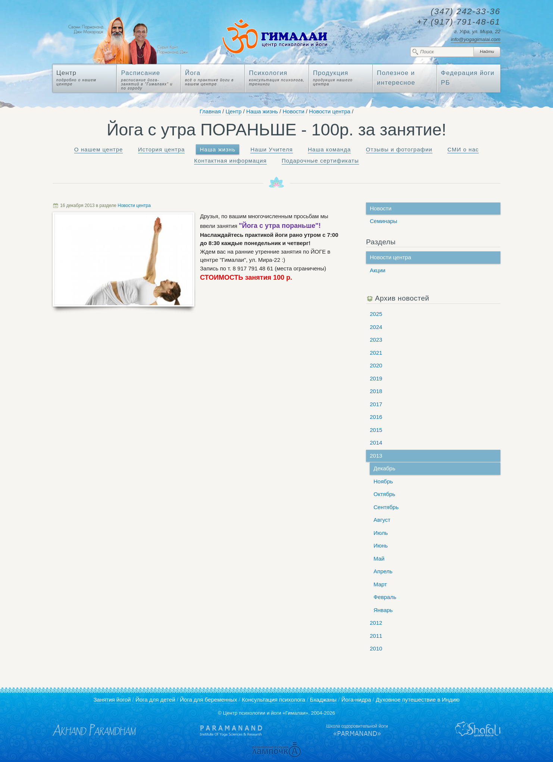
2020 (376, 365)
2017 (376, 404)
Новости (293, 111)
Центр (233, 111)
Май (379, 558)
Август (382, 520)
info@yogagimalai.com (475, 39)
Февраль (385, 597)
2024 (376, 327)
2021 (376, 352)
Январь (383, 610)
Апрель (383, 571)
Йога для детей (155, 699)
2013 (376, 455)
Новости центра (329, 111)
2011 (376, 636)
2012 (376, 623)
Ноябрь (383, 481)
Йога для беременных (208, 699)
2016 (376, 417)
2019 (376, 378)
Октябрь (384, 494)
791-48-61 (458, 22)
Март (380, 584)
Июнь (381, 545)
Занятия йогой (112, 699)
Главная (210, 111)
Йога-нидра (356, 699)
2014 (376, 442)
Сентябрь (386, 507)
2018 (376, 391)
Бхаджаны (323, 699)
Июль (381, 533)
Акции (377, 270)
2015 (376, 430)
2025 (376, 314)
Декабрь (384, 468)
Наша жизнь (262, 111)
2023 (376, 339)
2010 (376, 648)
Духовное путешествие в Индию (418, 699)
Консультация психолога (273, 699)
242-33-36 (465, 11)
